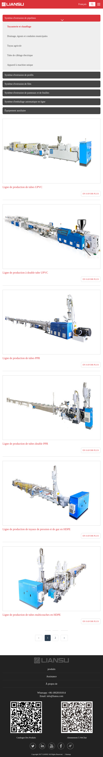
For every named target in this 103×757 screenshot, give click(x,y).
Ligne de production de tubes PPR (21, 358)
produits (51, 669)
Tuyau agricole (14, 45)
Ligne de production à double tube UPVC (25, 272)
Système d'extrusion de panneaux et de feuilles (27, 93)
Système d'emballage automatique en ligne (25, 101)
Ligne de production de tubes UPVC (22, 187)
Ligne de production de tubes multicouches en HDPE (32, 614)
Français (82, 4)
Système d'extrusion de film (18, 84)
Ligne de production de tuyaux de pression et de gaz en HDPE (37, 529)
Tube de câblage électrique (20, 55)
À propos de (51, 684)
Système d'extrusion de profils (19, 75)
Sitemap (68, 754)
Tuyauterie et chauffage (19, 26)
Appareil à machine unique (20, 65)
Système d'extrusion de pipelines (20, 18)
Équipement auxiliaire (15, 110)
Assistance (51, 676)
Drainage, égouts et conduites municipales (27, 36)
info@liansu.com (55, 696)
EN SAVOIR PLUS (91, 193)
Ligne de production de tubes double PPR (25, 443)
